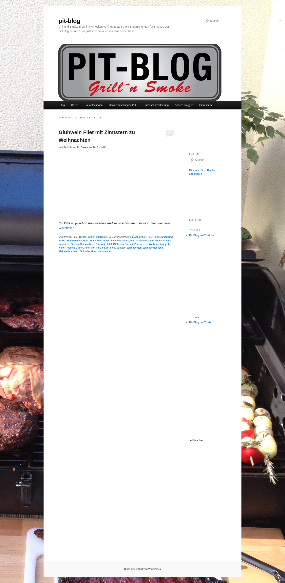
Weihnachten (134, 247)
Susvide (120, 247)
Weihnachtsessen (153, 247)
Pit (104, 147)
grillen (168, 244)
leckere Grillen (75, 247)
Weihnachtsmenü (68, 251)
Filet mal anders (120, 240)
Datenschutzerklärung (156, 105)
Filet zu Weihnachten (82, 244)
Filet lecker (103, 240)
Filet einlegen (74, 240)
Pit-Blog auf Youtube (201, 235)
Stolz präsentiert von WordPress (142, 569)
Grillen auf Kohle (97, 237)
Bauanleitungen (94, 105)
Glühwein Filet (104, 244)
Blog (62, 105)
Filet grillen (89, 240)
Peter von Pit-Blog (95, 247)
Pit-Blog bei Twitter (200, 322)
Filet (150, 237)
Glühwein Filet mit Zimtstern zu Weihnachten (138, 244)
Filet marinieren (139, 240)
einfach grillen (138, 237)
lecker (62, 247)
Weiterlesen (68, 228)
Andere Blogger (184, 105)
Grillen (75, 105)
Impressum (205, 105)
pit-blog (69, 20)
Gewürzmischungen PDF (123, 105)
